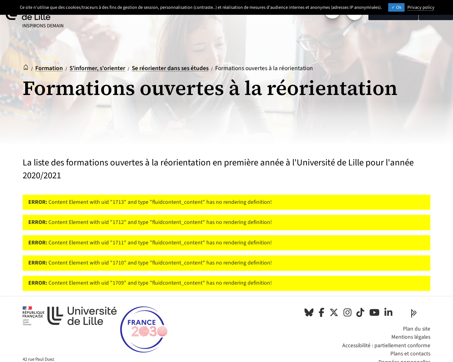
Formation (49, 68)
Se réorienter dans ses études (170, 68)
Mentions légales (410, 337)
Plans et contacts (410, 354)
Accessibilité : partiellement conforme (386, 345)
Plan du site (416, 329)
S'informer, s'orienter (97, 68)
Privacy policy (420, 7)
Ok (396, 7)
